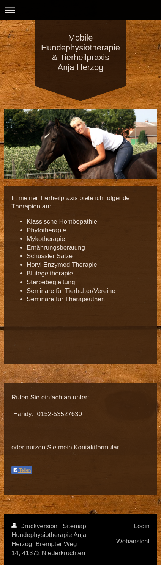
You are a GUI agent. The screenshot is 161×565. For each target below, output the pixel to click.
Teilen (22, 470)
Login (142, 526)
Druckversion (35, 526)
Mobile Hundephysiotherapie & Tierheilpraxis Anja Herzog (80, 52)
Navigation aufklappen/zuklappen (80, 10)
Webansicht (133, 541)
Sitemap (74, 526)
